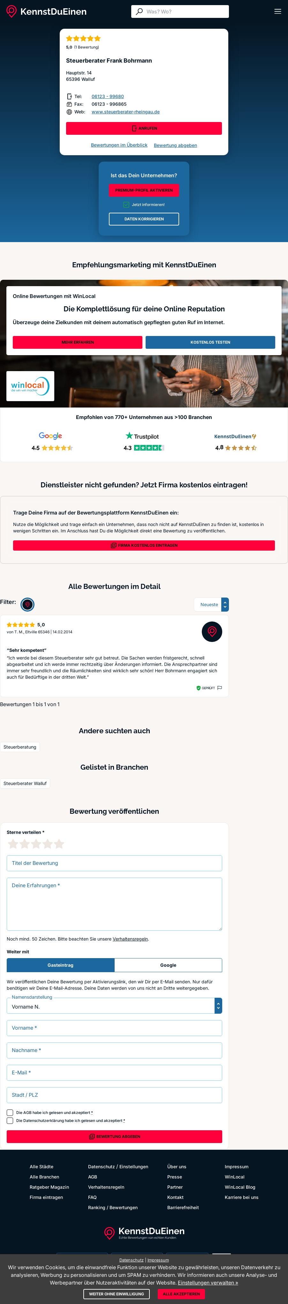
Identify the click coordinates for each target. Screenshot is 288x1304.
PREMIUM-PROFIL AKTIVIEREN (144, 190)
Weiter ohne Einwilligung (116, 1294)
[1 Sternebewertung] (13, 844)
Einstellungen (133, 1166)
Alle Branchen (44, 1176)
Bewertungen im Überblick (119, 145)
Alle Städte (41, 1166)
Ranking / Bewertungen (113, 1207)
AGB (27, 1112)
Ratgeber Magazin (49, 1187)
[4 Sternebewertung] (47, 844)
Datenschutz (101, 1166)
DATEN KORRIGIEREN (144, 219)
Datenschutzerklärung (43, 1120)
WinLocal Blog (240, 1187)
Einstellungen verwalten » (208, 1282)
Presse (174, 1176)
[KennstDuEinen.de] (46, 11)
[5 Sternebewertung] (59, 844)
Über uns (176, 1166)
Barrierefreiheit (183, 1207)
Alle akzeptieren (181, 1294)
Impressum (236, 1166)
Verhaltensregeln (130, 939)
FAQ (92, 1197)
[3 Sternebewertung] (36, 844)
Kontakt (175, 1197)
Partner (175, 1187)
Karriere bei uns (242, 1197)
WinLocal (235, 1176)
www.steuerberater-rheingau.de (126, 111)
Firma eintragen (46, 1197)
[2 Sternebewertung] (24, 844)
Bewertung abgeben (175, 145)
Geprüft (208, 688)
